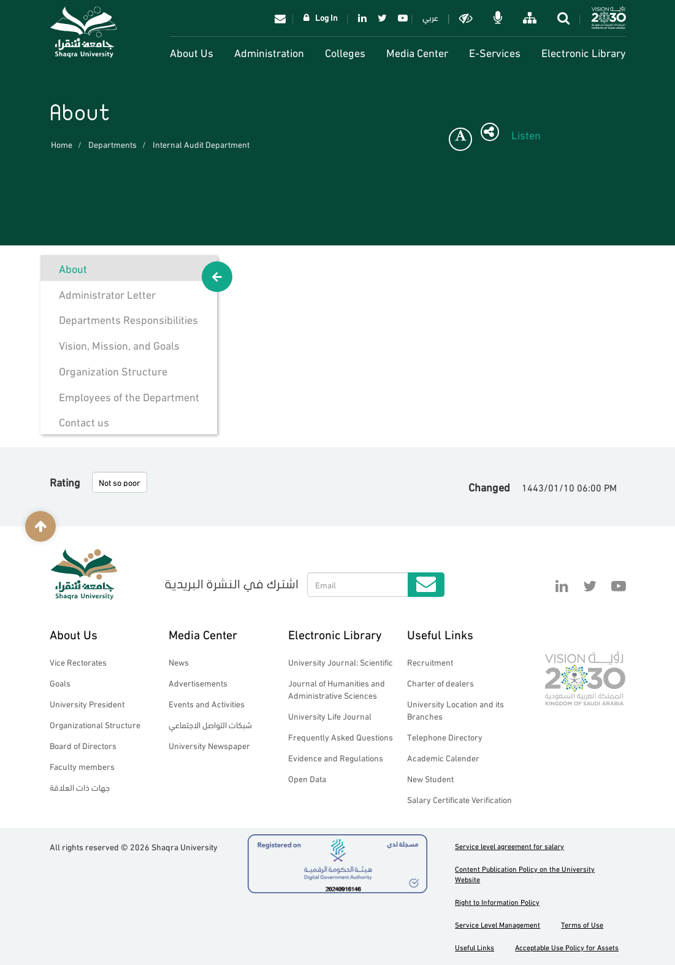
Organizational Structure (95, 724)
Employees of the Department (129, 396)
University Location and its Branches (455, 709)
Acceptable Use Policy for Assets (567, 947)
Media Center (417, 52)
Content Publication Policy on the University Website (525, 873)
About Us (191, 52)
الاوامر (499, 18)
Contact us (84, 421)
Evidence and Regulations (335, 757)
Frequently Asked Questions (340, 736)
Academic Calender (443, 757)
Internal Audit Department (201, 143)
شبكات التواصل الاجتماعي (210, 724)
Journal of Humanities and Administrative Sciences (336, 688)
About (73, 268)
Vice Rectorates (78, 661)
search (564, 18)
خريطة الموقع (531, 18)
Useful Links (440, 633)
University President (87, 703)
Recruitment (430, 661)
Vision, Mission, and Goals (119, 344)
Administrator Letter (107, 293)
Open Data (307, 778)
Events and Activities (207, 703)
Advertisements (198, 682)
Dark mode (467, 18)
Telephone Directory (444, 736)
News (179, 661)
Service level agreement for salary (509, 845)
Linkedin (362, 18)
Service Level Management (497, 924)
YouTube (401, 18)
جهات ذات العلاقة (80, 786)
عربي (430, 16)
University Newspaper (209, 745)
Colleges (345, 52)
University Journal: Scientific (340, 661)
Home (61, 143)
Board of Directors (83, 745)
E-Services (495, 52)
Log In (326, 16)
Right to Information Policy (497, 901)
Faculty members (82, 765)
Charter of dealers (440, 682)
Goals (60, 682)
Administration (269, 52)
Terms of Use (582, 924)
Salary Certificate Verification (459, 799)
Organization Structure (113, 370)
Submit (426, 584)
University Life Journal (330, 715)
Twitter (382, 18)
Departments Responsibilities (128, 318)
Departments (112, 143)
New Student (430, 778)
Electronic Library (583, 52)
